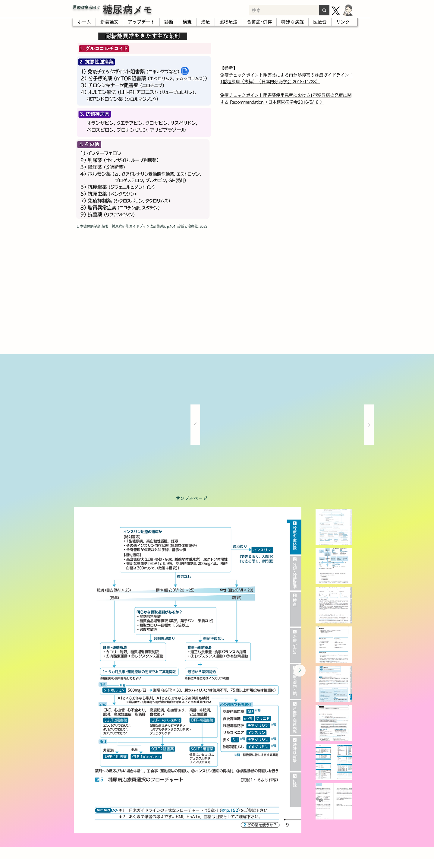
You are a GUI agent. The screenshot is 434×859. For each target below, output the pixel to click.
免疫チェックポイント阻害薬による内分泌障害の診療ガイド (278, 75)
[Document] (185, 71)
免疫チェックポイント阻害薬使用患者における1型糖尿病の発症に (283, 95)
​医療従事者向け (86, 7)
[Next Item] (300, 670)
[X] (336, 11)
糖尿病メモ (127, 9)
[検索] (279, 11)
